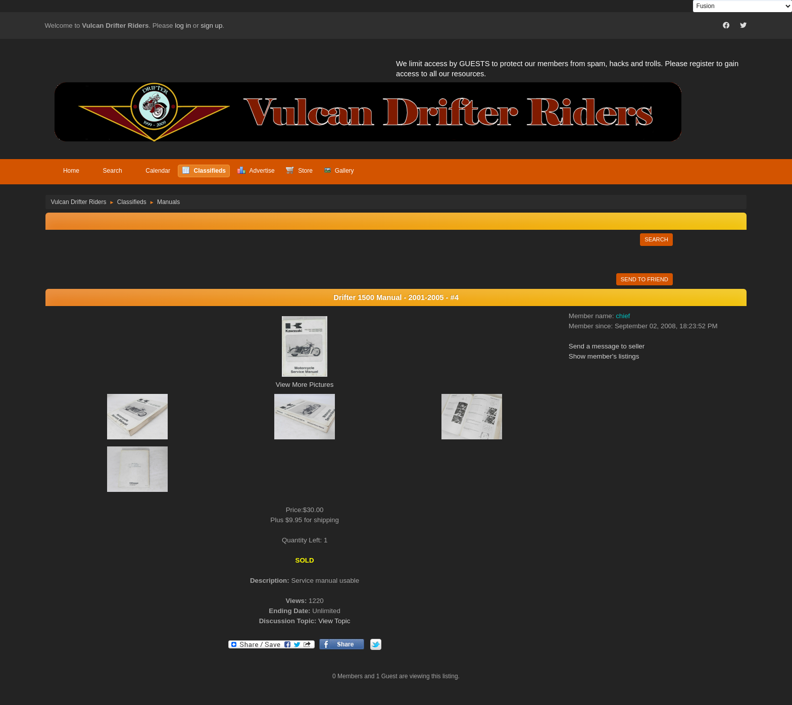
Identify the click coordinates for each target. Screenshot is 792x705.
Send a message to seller (607, 346)
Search (656, 239)
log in (183, 25)
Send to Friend (644, 279)
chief (623, 316)
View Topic (334, 621)
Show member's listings (604, 356)
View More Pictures (305, 384)
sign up (211, 25)
